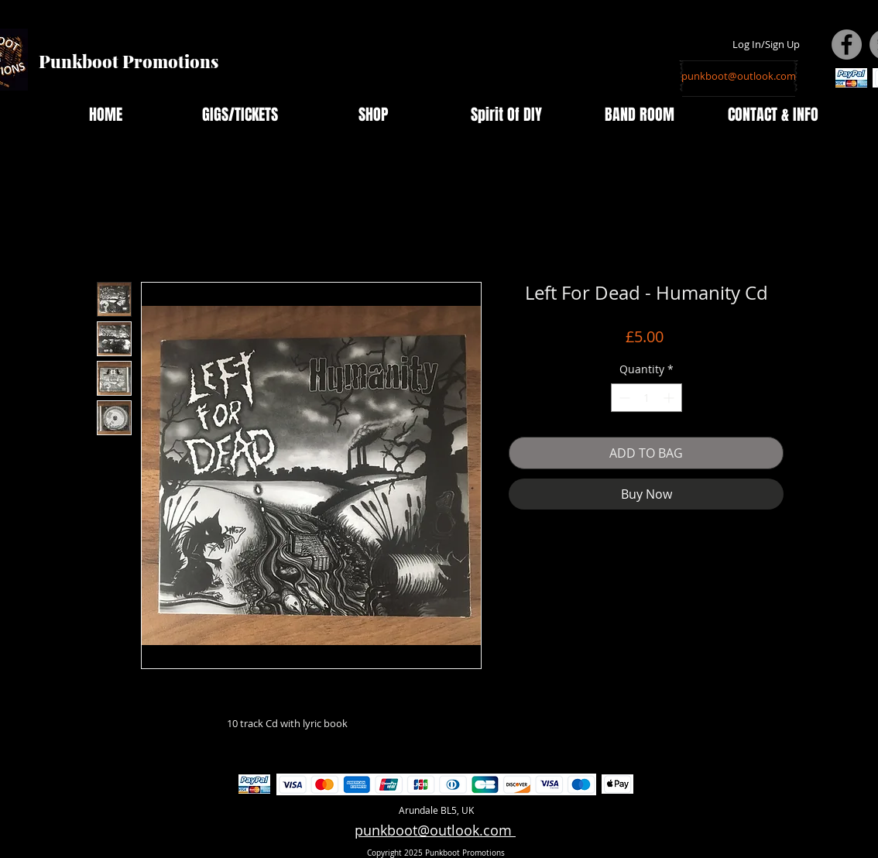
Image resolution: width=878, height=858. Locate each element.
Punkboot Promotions (128, 61)
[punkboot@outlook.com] (738, 75)
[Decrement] (623, 397)
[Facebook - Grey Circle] (847, 44)
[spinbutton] (646, 397)
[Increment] (670, 397)
